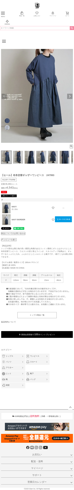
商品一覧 (21, 13)
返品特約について (8, 322)
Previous (4, 96)
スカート (31, 362)
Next (69, 96)
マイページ (53, 13)
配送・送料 (37, 461)
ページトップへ (70, 407)
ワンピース (32, 356)
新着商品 (7, 22)
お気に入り (37, 13)
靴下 (30, 373)
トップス (7, 356)
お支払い (37, 454)
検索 (72, 28)
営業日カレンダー (37, 482)
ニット (6, 373)
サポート (37, 475)
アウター (7, 367)
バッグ (31, 379)
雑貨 (6, 385)
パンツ (6, 361)
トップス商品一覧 (37, 315)
